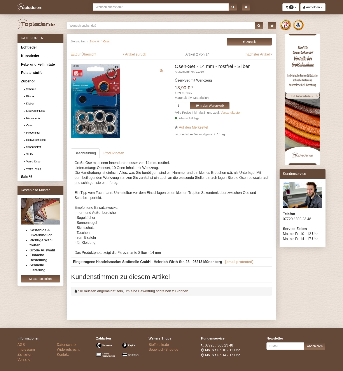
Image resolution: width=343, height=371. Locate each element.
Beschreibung (85, 153)
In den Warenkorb (210, 105)
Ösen (29, 125)
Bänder (30, 96)
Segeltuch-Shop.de (163, 349)
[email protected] (239, 262)
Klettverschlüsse (35, 110)
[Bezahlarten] (119, 352)
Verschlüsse (33, 161)
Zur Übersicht (85, 54)
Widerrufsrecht (68, 349)
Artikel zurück (135, 54)
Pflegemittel (33, 132)
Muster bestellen (40, 278)
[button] (233, 7)
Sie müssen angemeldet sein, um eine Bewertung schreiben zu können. (133, 291)
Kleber (30, 103)
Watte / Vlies (33, 169)
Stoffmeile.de (159, 345)
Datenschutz (66, 345)
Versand (24, 359)
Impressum (26, 349)
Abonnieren (315, 346)
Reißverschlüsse (36, 139)
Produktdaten (113, 153)
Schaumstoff (33, 147)
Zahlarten (25, 354)
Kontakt (63, 354)
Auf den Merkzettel (193, 127)
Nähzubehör (33, 118)
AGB (21, 345)
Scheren (31, 89)
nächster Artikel (258, 54)
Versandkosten (231, 112)
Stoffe (29, 154)
